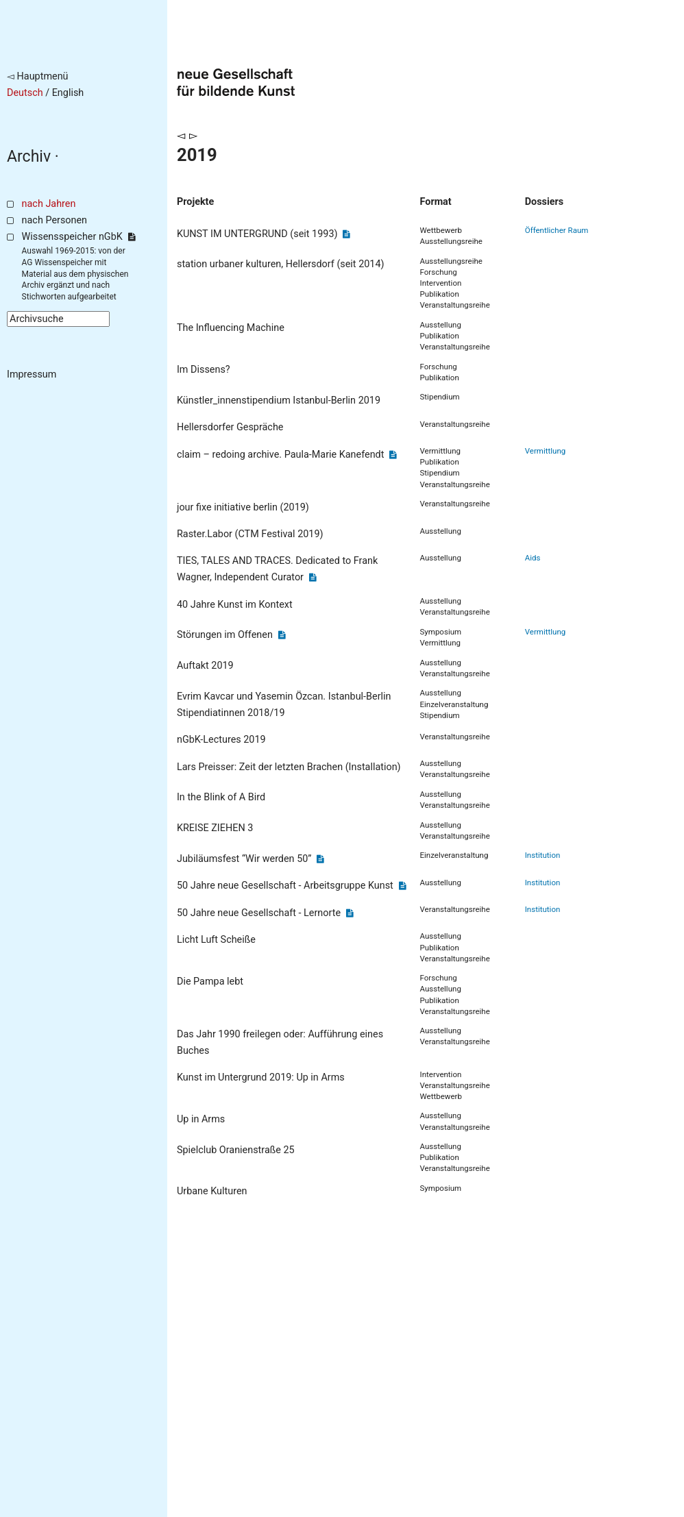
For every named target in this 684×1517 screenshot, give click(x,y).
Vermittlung (545, 451)
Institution (543, 855)
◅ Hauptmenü (38, 76)
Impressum (31, 374)
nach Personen (54, 220)
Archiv (29, 156)
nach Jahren (49, 204)
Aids (533, 558)
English (68, 93)
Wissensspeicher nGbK (78, 237)
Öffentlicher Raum (557, 230)
